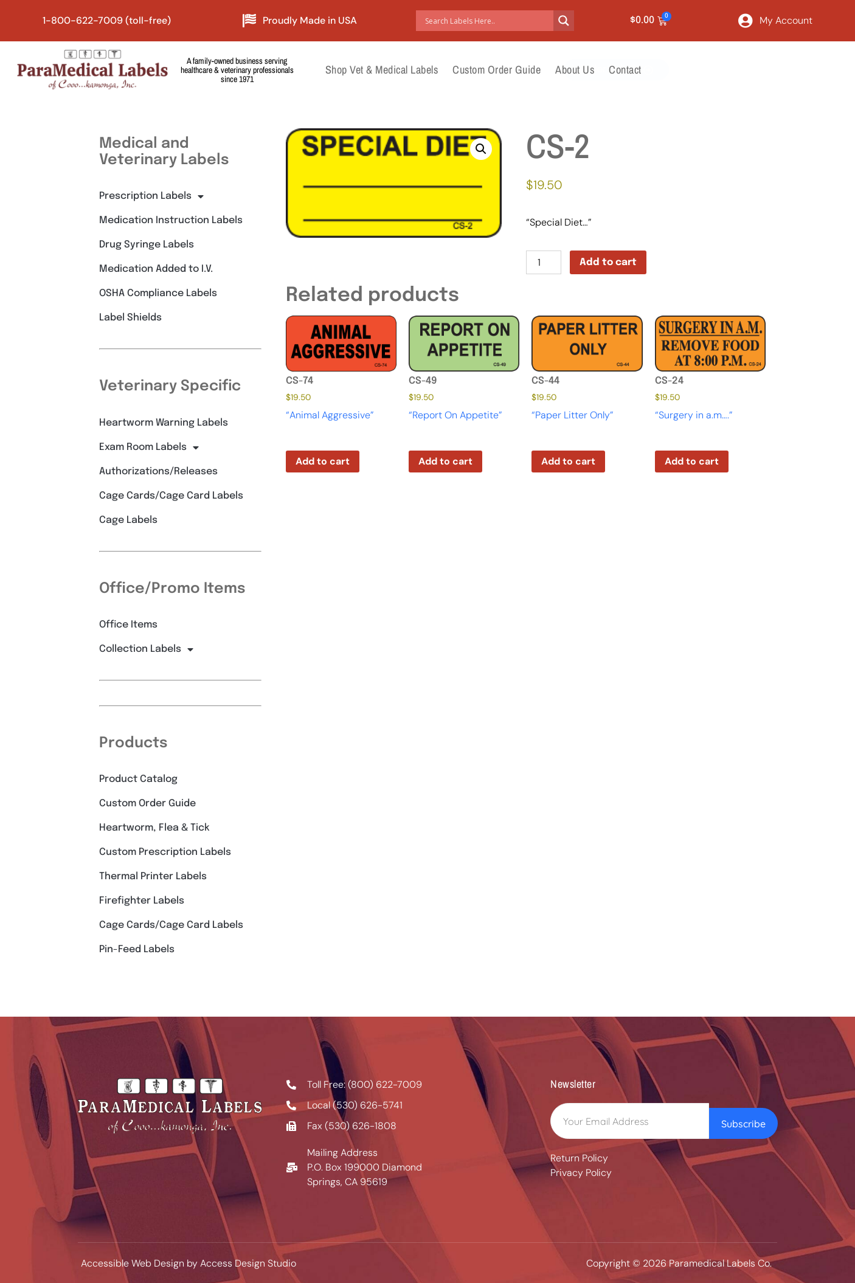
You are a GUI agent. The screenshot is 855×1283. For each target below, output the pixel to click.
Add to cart (608, 262)
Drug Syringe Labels (146, 245)
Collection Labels (146, 649)
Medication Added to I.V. (156, 269)
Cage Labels (128, 520)
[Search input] (487, 20)
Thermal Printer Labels (153, 876)
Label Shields (130, 318)
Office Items (128, 625)
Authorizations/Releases (158, 471)
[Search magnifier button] (563, 20)
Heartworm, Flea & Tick (154, 828)
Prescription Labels (151, 196)
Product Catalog (138, 779)
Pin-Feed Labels (137, 949)
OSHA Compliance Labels (158, 293)
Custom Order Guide (496, 69)
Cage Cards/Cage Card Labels (171, 496)
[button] (481, 149)
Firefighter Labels (141, 901)
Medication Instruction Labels (171, 220)
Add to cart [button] (323, 461)
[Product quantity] (543, 262)
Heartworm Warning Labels (163, 423)
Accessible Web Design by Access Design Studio (188, 1263)
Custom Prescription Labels (165, 852)
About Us (574, 69)
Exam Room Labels (149, 447)
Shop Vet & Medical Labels (381, 69)
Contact (625, 69)
